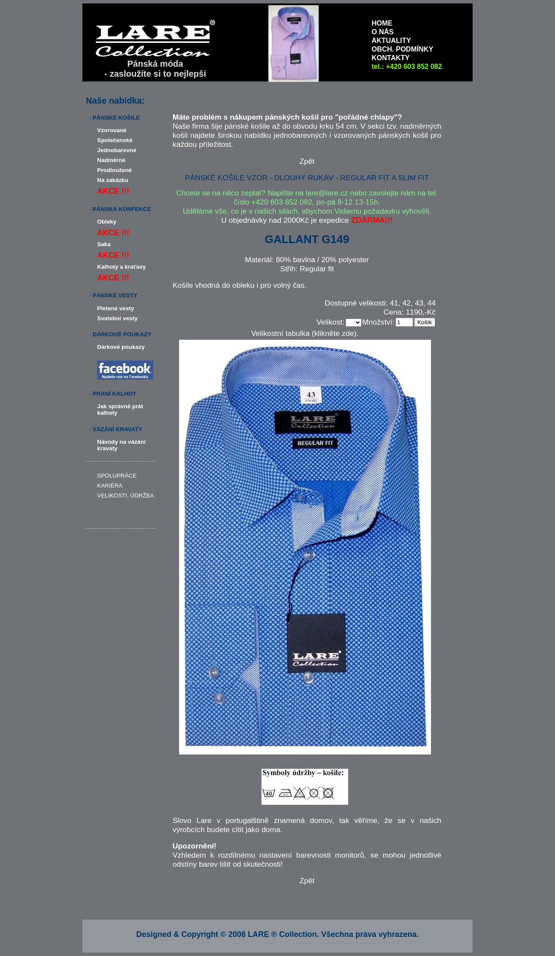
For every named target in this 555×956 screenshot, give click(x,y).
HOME (382, 23)
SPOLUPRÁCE (117, 475)
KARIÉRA (110, 485)
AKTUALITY (391, 40)
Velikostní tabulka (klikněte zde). (305, 333)
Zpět (307, 161)
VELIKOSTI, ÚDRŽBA (125, 495)
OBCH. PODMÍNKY (402, 49)
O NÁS (383, 32)
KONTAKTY (391, 58)
